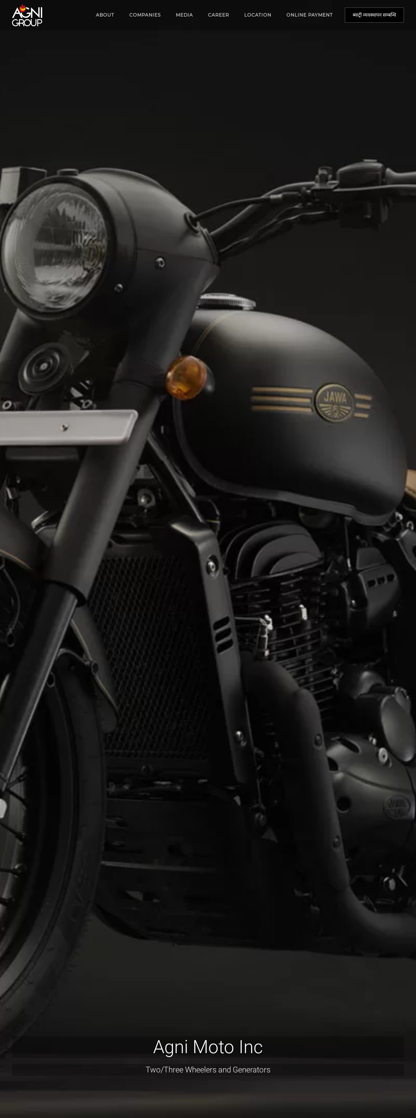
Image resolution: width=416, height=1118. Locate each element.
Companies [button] (145, 15)
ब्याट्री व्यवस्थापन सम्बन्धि (374, 15)
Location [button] (257, 15)
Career (218, 15)
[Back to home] (27, 15)
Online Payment (309, 15)
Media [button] (184, 15)
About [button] (105, 15)
